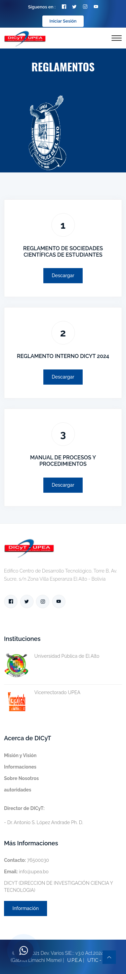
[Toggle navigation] (116, 38)
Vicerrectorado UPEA (42, 692)
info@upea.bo (26, 871)
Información (25, 908)
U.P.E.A (74, 960)
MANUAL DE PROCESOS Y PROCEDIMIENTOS (63, 460)
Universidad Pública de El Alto (51, 656)
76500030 (26, 860)
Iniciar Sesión (63, 21)
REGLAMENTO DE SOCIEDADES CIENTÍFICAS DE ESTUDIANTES (63, 251)
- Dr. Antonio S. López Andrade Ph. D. (43, 815)
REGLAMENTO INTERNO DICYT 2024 (63, 356)
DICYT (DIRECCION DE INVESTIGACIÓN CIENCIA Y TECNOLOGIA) (58, 886)
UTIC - (94, 960)
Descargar (63, 275)
